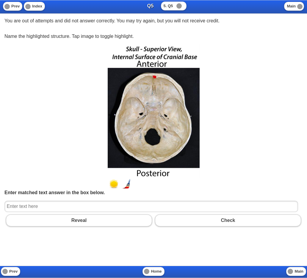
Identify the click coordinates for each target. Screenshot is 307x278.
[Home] (153, 271)
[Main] (294, 6)
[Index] (34, 6)
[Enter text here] (151, 206)
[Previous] (12, 6)
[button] (114, 184)
